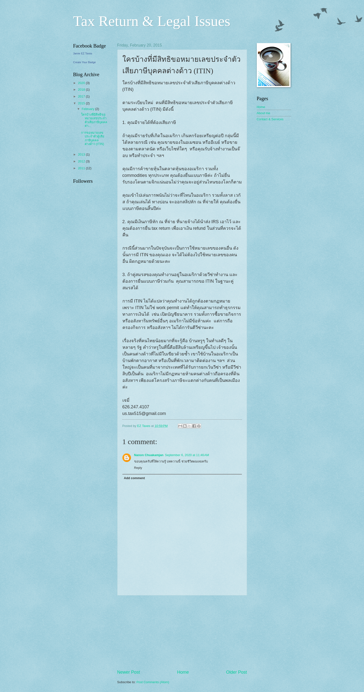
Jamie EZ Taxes (82, 53)
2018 (82, 89)
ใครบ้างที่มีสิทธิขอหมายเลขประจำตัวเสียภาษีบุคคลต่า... (94, 120)
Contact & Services (270, 119)
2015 (82, 103)
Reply (138, 468)
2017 (82, 96)
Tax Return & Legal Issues (151, 21)
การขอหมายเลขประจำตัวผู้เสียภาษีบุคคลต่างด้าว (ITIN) (92, 138)
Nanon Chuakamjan (149, 455)
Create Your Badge (84, 62)
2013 (82, 154)
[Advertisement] (182, 632)
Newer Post (128, 672)
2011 (82, 168)
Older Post (236, 672)
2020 (82, 83)
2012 (82, 161)
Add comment (134, 478)
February (88, 109)
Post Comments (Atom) (152, 682)
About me (263, 113)
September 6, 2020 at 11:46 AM (187, 455)
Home (183, 672)
